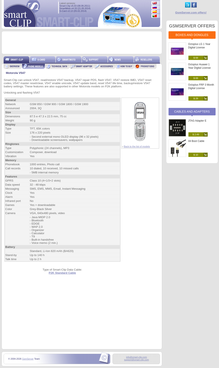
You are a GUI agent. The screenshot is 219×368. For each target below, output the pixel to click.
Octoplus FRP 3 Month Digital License (201, 86)
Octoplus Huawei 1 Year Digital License (199, 66)
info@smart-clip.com (136, 357)
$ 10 (196, 154)
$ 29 (196, 98)
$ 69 (196, 58)
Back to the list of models (137, 146)
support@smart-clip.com (136, 359)
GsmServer (28, 359)
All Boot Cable (196, 141)
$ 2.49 (195, 134)
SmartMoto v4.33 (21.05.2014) (75, 8)
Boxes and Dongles (192, 35)
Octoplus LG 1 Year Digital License (199, 46)
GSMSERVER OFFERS (192, 26)
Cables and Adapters (192, 111)
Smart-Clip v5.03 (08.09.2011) (75, 5)
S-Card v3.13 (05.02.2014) (73, 11)
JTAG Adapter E (197, 120)
